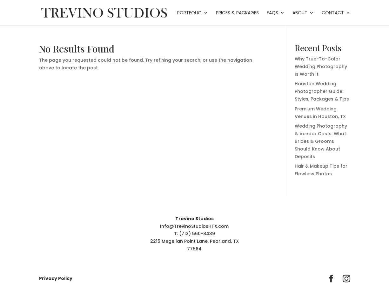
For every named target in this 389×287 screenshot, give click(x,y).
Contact (333, 13)
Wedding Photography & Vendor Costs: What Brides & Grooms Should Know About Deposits (321, 141)
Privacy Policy (55, 278)
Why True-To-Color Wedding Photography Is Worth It (321, 66)
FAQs (272, 13)
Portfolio (189, 13)
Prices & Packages (237, 13)
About (299, 13)
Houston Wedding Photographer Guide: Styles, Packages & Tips (322, 91)
